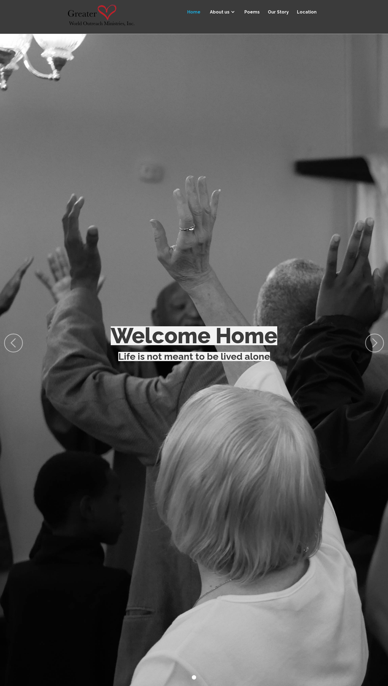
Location (307, 12)
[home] (101, 17)
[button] (222, 10)
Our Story (278, 12)
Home (193, 12)
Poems (252, 12)
